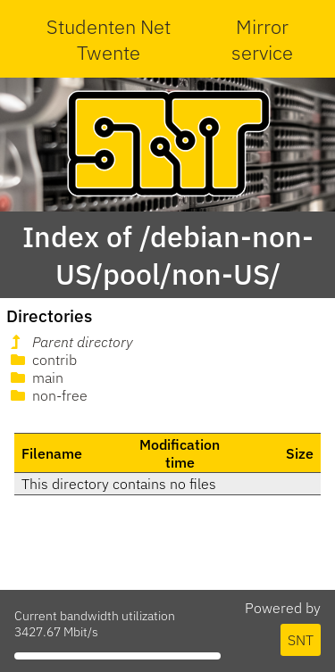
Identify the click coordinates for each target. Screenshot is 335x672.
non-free (47, 395)
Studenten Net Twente (108, 39)
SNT (301, 640)
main (35, 377)
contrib (42, 360)
